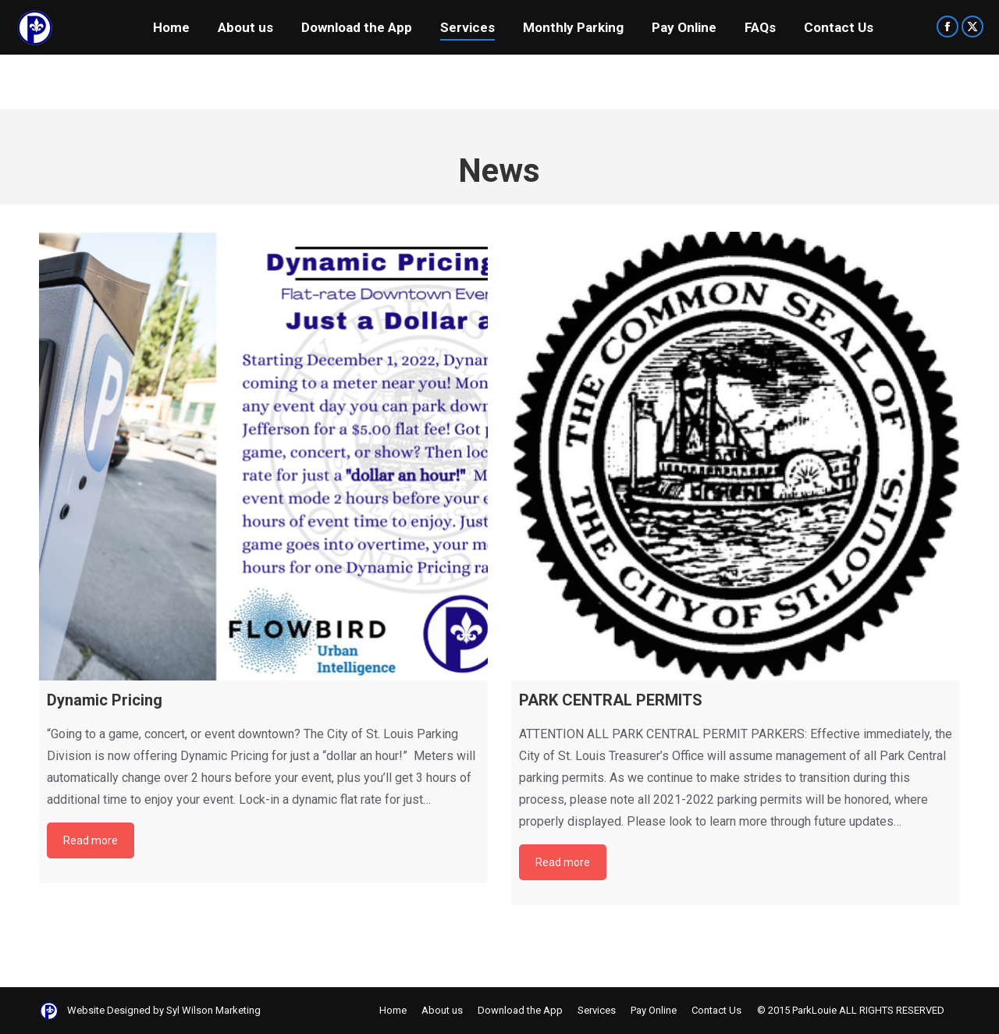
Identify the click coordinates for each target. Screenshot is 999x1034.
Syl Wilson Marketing (213, 1010)
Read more (90, 840)
